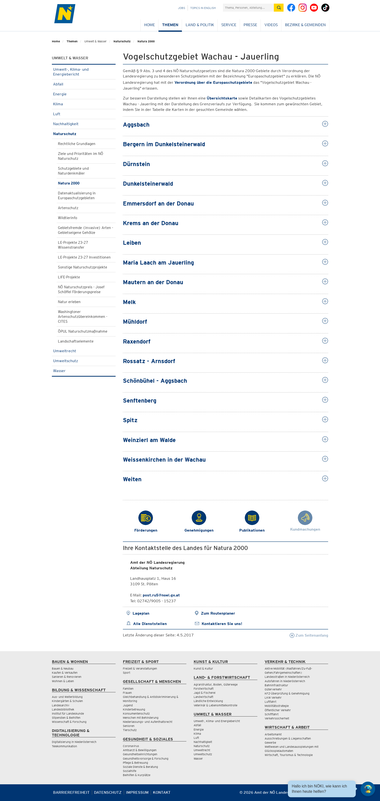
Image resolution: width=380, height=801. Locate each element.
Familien (128, 688)
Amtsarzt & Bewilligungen (140, 750)
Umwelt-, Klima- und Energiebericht (83, 71)
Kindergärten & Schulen (67, 701)
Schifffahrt (271, 714)
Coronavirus (131, 746)
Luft (83, 114)
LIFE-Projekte (69, 277)
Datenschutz (108, 792)
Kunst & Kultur (203, 668)
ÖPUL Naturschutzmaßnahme (82, 331)
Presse (250, 25)
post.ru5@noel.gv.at (161, 595)
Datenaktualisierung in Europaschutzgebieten (77, 195)
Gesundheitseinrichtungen (140, 754)
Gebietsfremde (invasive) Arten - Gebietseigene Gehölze (85, 230)
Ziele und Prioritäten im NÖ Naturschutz (80, 156)
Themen (170, 25)
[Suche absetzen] (279, 8)
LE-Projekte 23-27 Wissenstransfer (73, 245)
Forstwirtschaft (204, 688)
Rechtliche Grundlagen (76, 144)
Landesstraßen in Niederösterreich (287, 677)
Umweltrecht (83, 351)
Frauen (127, 692)
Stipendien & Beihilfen (66, 717)
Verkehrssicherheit (277, 718)
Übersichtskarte (222, 98)
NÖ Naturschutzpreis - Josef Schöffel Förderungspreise (81, 289)
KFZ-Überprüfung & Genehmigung (287, 693)
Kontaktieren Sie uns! (222, 623)
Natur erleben (69, 302)
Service (228, 25)
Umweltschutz (83, 361)
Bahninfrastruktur (276, 685)
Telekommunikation (64, 746)
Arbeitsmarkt (273, 734)
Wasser (83, 370)
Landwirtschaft (203, 697)
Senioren (129, 726)
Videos (271, 25)
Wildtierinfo (67, 218)
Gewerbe (270, 742)
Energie (83, 94)
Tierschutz (130, 730)
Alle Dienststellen (150, 623)
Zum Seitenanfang (309, 635)
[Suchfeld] (248, 8)
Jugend (128, 705)
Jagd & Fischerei (204, 692)
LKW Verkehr (273, 697)
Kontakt (162, 792)
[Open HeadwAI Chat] (368, 789)
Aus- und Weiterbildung (67, 697)
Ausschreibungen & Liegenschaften (288, 738)
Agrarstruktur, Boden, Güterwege (216, 684)
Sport (126, 672)
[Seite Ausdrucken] (324, 794)
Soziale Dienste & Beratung (140, 767)
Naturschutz (122, 41)
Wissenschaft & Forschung (69, 722)
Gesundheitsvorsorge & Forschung (145, 758)
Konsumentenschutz (136, 713)
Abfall (83, 84)
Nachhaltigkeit (83, 124)
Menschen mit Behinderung (140, 717)
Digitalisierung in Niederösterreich (74, 742)
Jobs (181, 8)
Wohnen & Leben (63, 681)
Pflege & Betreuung (135, 762)
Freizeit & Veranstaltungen (140, 668)
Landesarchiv (60, 705)
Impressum (137, 792)
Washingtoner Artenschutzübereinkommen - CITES (82, 317)
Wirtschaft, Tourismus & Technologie (289, 755)
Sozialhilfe (129, 771)
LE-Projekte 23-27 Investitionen (84, 257)
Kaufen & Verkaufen (65, 672)
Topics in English (203, 8)
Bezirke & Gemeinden (305, 25)
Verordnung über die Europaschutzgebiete (213, 82)
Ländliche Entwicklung (208, 701)
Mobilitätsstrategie (277, 706)
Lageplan (141, 613)
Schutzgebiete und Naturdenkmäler (73, 170)
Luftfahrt (270, 701)
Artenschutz (68, 208)
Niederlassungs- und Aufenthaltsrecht (147, 722)
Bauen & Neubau (62, 668)
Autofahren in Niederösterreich (285, 681)
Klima (83, 104)
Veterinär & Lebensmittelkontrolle (215, 705)
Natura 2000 (146, 41)
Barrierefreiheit (71, 792)
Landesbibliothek (63, 709)
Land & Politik (200, 25)
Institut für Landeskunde (68, 713)
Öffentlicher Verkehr (278, 710)
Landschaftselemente (76, 341)
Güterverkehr (273, 689)
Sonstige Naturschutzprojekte (82, 267)
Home (149, 25)
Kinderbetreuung (134, 709)
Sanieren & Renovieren (66, 677)
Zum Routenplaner (218, 613)
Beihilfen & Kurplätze (136, 775)
